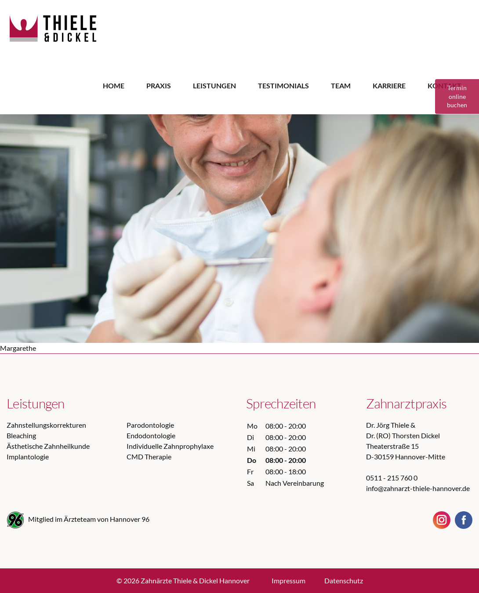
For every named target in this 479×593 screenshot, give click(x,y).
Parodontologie (150, 425)
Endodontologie (151, 435)
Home (113, 85)
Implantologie (28, 456)
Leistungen (214, 85)
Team (341, 85)
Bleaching (21, 435)
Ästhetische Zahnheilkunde (48, 446)
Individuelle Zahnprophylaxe (170, 446)
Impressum (288, 580)
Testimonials (283, 85)
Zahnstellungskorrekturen (46, 425)
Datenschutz (343, 580)
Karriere (389, 85)
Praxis (158, 85)
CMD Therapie (149, 456)
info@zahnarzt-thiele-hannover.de (418, 488)
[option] (239, 200)
